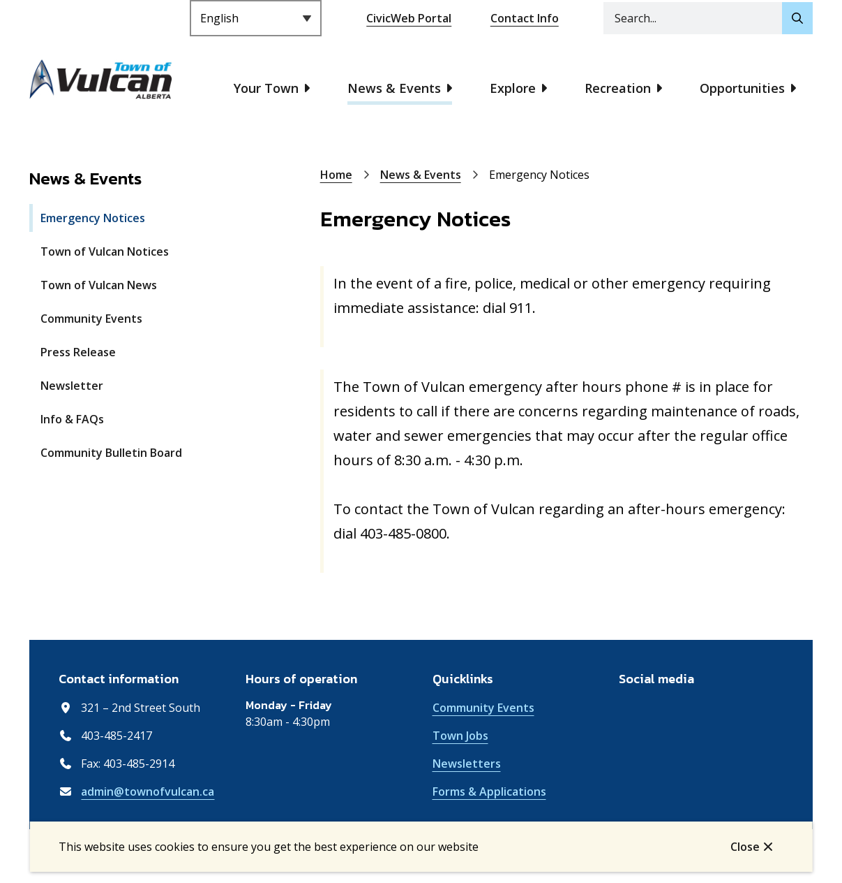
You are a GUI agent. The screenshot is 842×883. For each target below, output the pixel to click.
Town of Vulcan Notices (104, 251)
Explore (513, 88)
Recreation (618, 88)
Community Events (91, 318)
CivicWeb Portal (408, 18)
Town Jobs (460, 735)
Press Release (78, 352)
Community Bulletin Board (111, 452)
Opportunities (742, 88)
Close (745, 846)
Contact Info (524, 18)
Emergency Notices (92, 218)
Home (336, 174)
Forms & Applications (489, 791)
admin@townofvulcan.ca (147, 791)
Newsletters (467, 763)
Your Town (266, 88)
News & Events (394, 88)
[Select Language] (256, 18)
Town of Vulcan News (98, 285)
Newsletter (71, 385)
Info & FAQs (72, 419)
